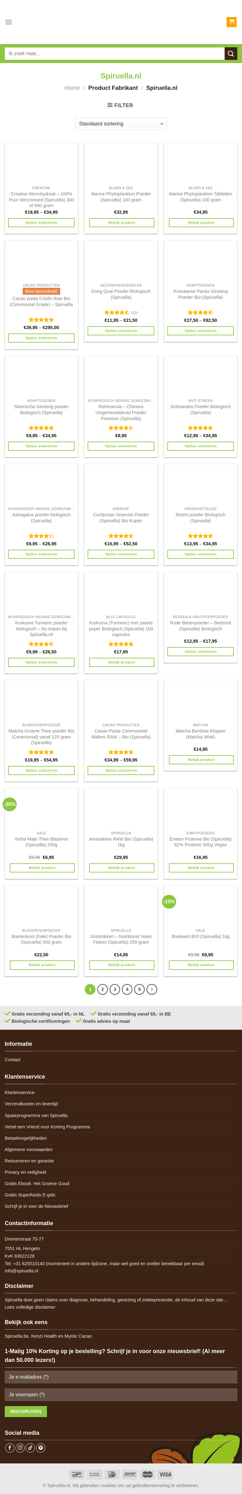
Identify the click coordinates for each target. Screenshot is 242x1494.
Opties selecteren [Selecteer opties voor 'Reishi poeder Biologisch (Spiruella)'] (201, 554)
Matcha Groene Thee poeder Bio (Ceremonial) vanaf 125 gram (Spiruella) (41, 736)
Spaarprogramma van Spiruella (36, 1115)
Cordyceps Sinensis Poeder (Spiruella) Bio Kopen (121, 517)
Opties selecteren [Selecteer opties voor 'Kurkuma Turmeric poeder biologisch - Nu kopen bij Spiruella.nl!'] (41, 662)
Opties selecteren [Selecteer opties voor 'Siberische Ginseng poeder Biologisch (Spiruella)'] (41, 446)
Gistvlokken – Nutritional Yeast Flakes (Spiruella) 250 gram (121, 939)
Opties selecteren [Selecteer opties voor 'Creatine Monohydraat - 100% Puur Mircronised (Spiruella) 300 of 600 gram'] (41, 222)
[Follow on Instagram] (20, 1448)
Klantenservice (19, 1092)
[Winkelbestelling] (121, 124)
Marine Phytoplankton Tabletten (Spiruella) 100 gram (200, 196)
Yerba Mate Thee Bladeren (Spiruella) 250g (41, 842)
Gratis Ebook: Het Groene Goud (37, 1183)
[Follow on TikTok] (30, 1448)
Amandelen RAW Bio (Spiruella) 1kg (121, 842)
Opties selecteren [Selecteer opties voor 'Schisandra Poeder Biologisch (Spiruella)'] (201, 446)
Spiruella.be (17, 1336)
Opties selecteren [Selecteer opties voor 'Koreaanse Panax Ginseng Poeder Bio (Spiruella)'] (201, 331)
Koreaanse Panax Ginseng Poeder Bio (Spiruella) (201, 294)
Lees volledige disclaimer (30, 1307)
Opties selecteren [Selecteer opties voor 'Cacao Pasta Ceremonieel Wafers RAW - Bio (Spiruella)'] (121, 770)
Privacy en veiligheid (25, 1172)
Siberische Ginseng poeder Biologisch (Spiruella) (41, 409)
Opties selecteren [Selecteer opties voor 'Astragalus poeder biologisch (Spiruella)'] (41, 554)
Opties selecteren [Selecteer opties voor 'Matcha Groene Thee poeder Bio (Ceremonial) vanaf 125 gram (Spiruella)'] (41, 770)
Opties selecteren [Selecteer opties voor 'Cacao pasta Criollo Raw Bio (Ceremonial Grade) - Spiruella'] (41, 338)
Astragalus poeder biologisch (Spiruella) (41, 517)
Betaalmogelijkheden (26, 1138)
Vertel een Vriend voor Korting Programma (47, 1126)
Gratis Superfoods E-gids (30, 1194)
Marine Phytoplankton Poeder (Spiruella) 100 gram (121, 196)
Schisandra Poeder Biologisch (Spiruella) (200, 409)
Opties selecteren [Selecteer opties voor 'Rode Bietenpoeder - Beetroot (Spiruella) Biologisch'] (201, 651)
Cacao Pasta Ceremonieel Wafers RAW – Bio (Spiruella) (121, 733)
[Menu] (8, 22)
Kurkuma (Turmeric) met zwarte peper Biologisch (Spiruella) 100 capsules (121, 628)
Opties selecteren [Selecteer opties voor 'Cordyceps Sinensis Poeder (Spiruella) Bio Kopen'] (121, 554)
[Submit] (231, 53)
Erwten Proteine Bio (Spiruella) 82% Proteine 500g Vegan (201, 842)
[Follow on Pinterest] (40, 1448)
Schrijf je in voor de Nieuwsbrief (36, 1206)
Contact (12, 1059)
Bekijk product (121, 222)
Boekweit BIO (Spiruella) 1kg (201, 936)
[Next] (152, 989)
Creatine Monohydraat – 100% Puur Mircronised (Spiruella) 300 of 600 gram (41, 199)
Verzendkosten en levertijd (31, 1103)
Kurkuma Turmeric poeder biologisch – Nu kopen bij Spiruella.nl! (41, 628)
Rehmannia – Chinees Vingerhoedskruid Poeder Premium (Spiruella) (121, 412)
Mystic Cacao (78, 1336)
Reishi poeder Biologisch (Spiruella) (200, 517)
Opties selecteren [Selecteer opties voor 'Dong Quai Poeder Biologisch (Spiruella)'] (121, 331)
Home (72, 87)
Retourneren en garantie (29, 1160)
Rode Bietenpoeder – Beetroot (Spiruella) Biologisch (200, 625)
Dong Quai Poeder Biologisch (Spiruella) (121, 294)
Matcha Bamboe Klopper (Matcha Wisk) (200, 733)
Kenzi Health (44, 1336)
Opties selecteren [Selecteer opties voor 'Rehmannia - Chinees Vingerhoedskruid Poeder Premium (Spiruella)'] (121, 446)
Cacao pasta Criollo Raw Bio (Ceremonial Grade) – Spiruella (41, 301)
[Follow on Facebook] (9, 1448)
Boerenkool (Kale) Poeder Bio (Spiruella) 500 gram (41, 939)
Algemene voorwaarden (29, 1149)
